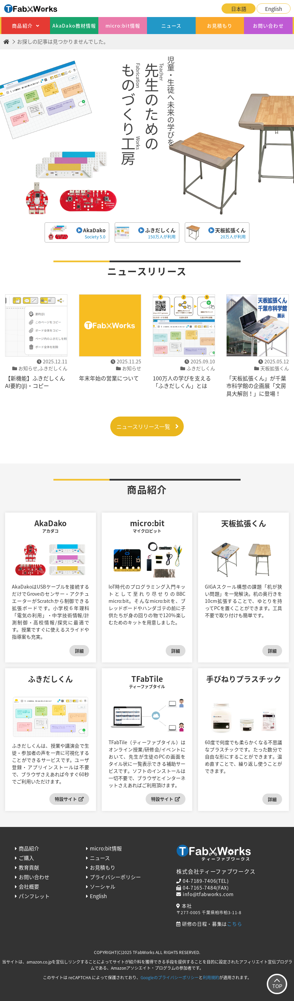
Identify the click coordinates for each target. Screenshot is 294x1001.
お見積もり (220, 25)
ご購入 (26, 858)
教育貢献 (29, 867)
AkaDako (76, 233)
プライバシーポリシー (115, 877)
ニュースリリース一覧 (143, 426)
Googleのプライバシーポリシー (170, 977)
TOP (277, 986)
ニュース (171, 25)
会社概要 (29, 886)
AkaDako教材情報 (74, 25)
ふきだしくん (147, 233)
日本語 (238, 9)
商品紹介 (22, 25)
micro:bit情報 (122, 25)
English (273, 9)
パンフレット (34, 896)
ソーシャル (102, 886)
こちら (234, 923)
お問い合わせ (268, 25)
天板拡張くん (217, 233)
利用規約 (211, 977)
